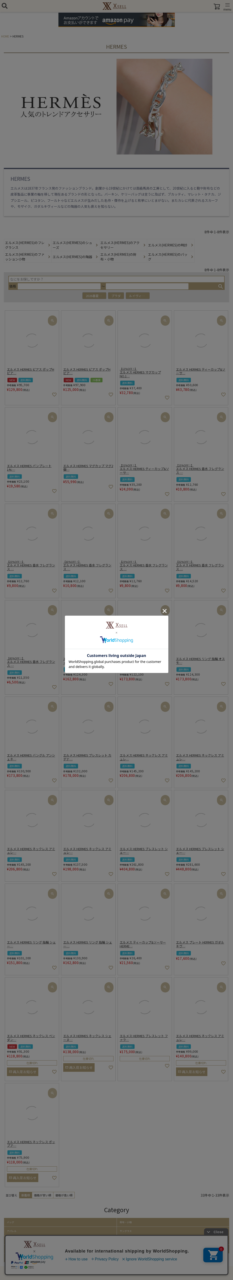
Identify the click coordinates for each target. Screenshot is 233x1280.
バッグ (10, 1222)
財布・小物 (126, 1222)
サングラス (126, 1231)
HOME (5, 36)
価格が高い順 (64, 1195)
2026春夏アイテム (96, 295)
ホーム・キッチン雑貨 (132, 1249)
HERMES (20, 179)
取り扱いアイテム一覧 (19, 1257)
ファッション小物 (16, 1249)
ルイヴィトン (138, 295)
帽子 (9, 1240)
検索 (220, 286)
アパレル (12, 1231)
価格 (12, 286)
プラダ (116, 295)
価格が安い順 (42, 1195)
